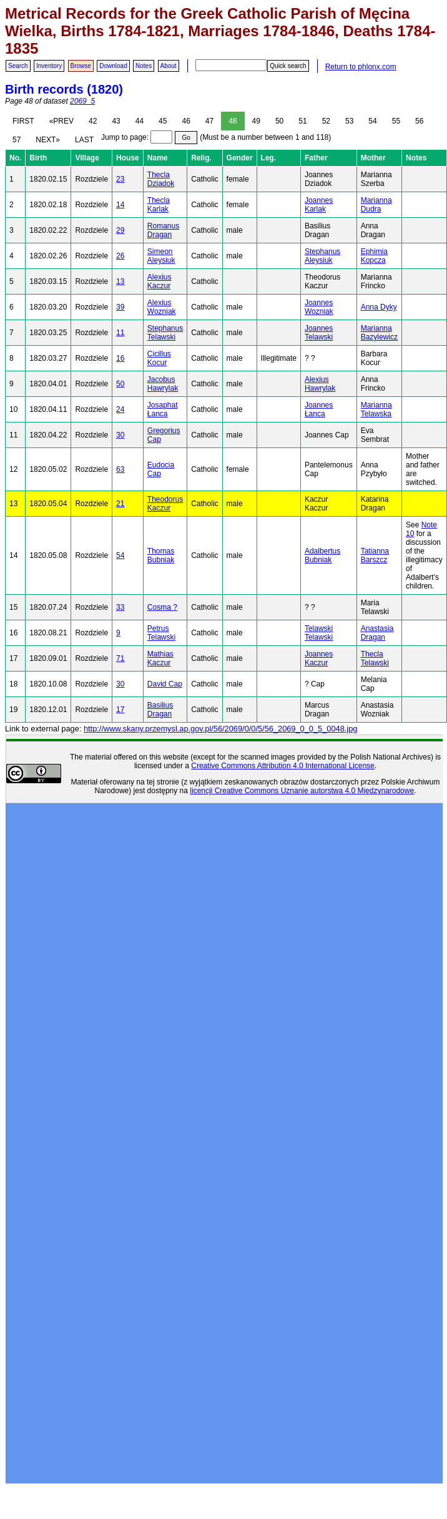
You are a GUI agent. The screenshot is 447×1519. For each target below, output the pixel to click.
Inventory (49, 65)
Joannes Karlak (319, 204)
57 (16, 139)
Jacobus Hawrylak (162, 384)
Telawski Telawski (319, 633)
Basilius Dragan (160, 709)
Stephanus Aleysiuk (322, 256)
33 (120, 607)
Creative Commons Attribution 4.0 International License (283, 765)
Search (18, 65)
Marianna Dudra (376, 204)
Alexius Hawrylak (320, 384)
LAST (84, 139)
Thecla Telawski (375, 658)
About (168, 65)
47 (209, 121)
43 (116, 121)
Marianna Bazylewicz (379, 332)
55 (396, 121)
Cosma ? (162, 607)
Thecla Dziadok (160, 179)
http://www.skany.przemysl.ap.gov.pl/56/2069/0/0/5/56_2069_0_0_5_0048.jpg (220, 728)
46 (186, 121)
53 (349, 121)
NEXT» (48, 139)
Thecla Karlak (158, 204)
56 (419, 121)
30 (120, 435)
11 (120, 332)
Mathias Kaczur (160, 658)
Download (113, 65)
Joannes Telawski (319, 332)
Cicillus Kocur (159, 358)
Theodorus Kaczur (165, 503)
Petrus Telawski (161, 633)
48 (232, 121)
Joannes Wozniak (319, 307)
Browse (81, 65)
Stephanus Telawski (165, 332)
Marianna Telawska (376, 409)
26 (120, 256)
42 (93, 121)
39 (120, 307)
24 (120, 409)
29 (120, 230)
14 (120, 204)
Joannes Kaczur (319, 658)
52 (326, 121)
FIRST (23, 121)
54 (372, 121)
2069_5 (82, 101)
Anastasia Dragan (377, 633)
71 (120, 658)
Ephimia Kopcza (374, 256)
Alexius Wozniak (161, 307)
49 (256, 121)
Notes (143, 65)
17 (120, 709)
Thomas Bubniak (160, 555)
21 (120, 503)
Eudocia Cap (160, 469)
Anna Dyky (379, 307)
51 (302, 121)
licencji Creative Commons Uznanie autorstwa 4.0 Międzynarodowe (302, 790)
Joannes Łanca (319, 409)
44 (139, 121)
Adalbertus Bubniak (322, 555)
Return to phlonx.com (360, 66)
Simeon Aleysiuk (161, 256)
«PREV (61, 121)
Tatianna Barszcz (375, 555)
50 (279, 121)
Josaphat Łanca (162, 409)
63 (120, 469)
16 (120, 358)
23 (120, 179)
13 (120, 281)
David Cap (164, 684)
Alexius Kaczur (159, 281)
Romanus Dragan (163, 230)
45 (163, 121)
